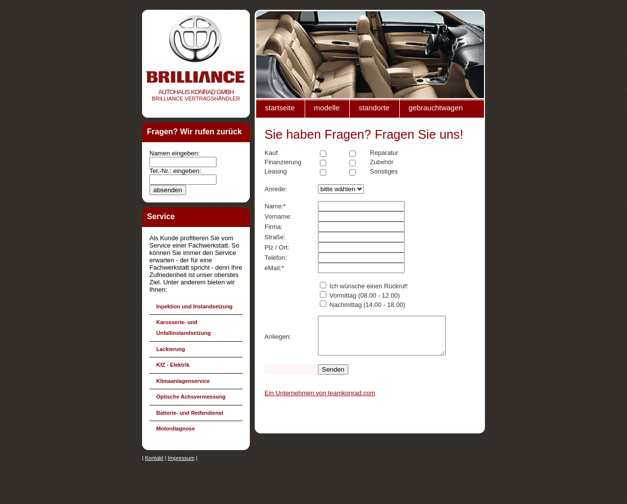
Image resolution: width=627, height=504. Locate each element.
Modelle (327, 107)
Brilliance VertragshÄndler (196, 98)
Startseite (280, 107)
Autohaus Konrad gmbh (196, 92)
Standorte (374, 107)
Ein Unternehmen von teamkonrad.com (320, 400)
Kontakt (154, 458)
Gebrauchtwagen (436, 107)
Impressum (181, 458)
